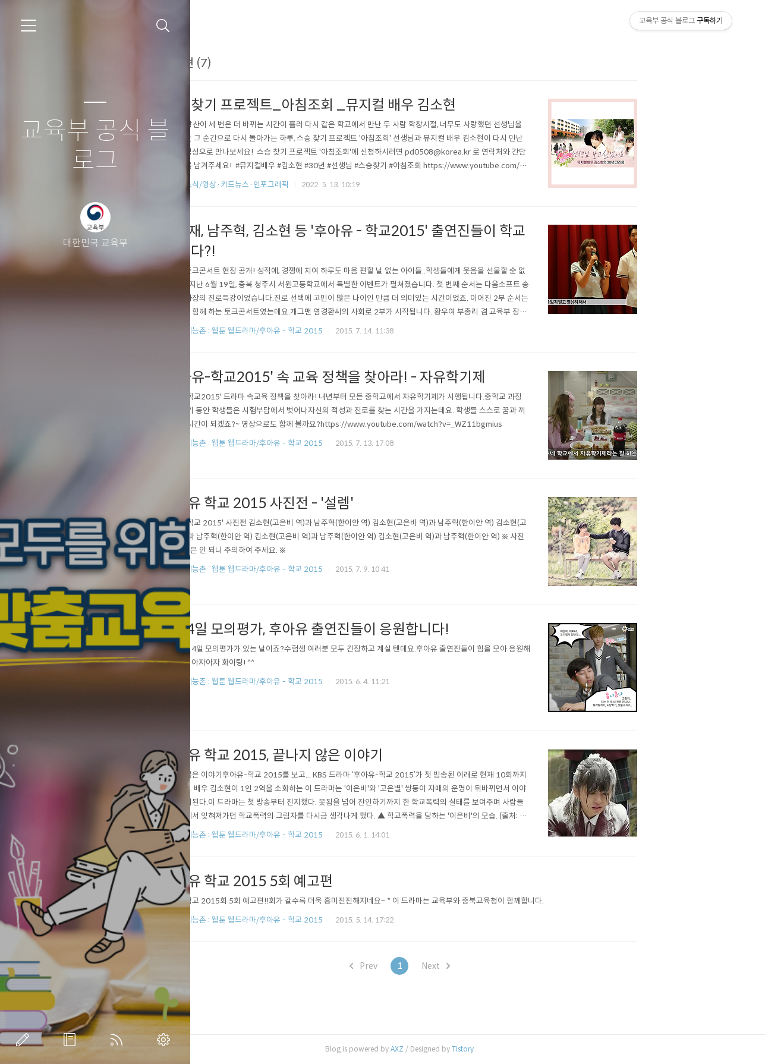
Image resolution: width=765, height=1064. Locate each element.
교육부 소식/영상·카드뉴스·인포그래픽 (296, 185)
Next (506, 966)
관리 (166, 1040)
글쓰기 (25, 1040)
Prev (434, 966)
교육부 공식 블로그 (95, 146)
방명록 (72, 1040)
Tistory (534, 1048)
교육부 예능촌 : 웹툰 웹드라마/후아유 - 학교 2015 (313, 331)
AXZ (468, 1048)
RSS (119, 1040)
